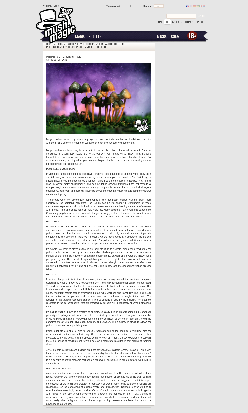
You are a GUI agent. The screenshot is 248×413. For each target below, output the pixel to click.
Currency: (148, 6)
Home (49, 44)
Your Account (113, 6)
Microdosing (168, 36)
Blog (60, 44)
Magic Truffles (88, 36)
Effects (63, 60)
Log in (56, 6)
